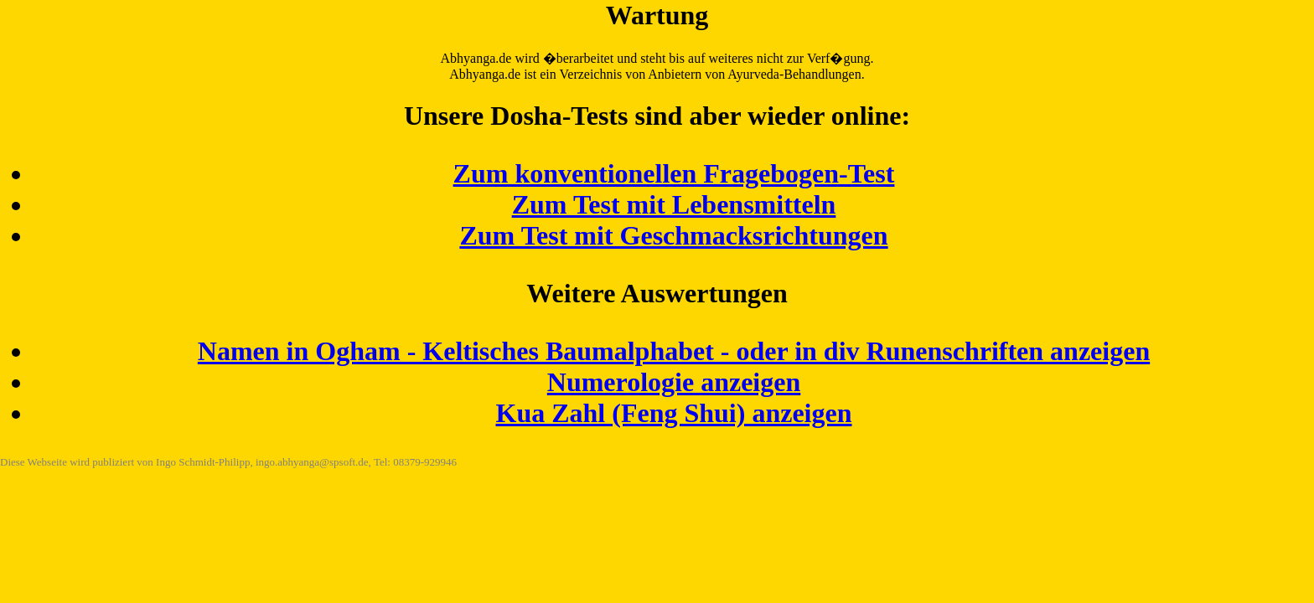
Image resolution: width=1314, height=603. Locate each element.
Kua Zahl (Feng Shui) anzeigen (674, 413)
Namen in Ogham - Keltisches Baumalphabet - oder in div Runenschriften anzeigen (674, 351)
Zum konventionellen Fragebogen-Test (674, 173)
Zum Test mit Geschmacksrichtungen (673, 235)
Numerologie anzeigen (673, 382)
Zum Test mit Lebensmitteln (674, 204)
